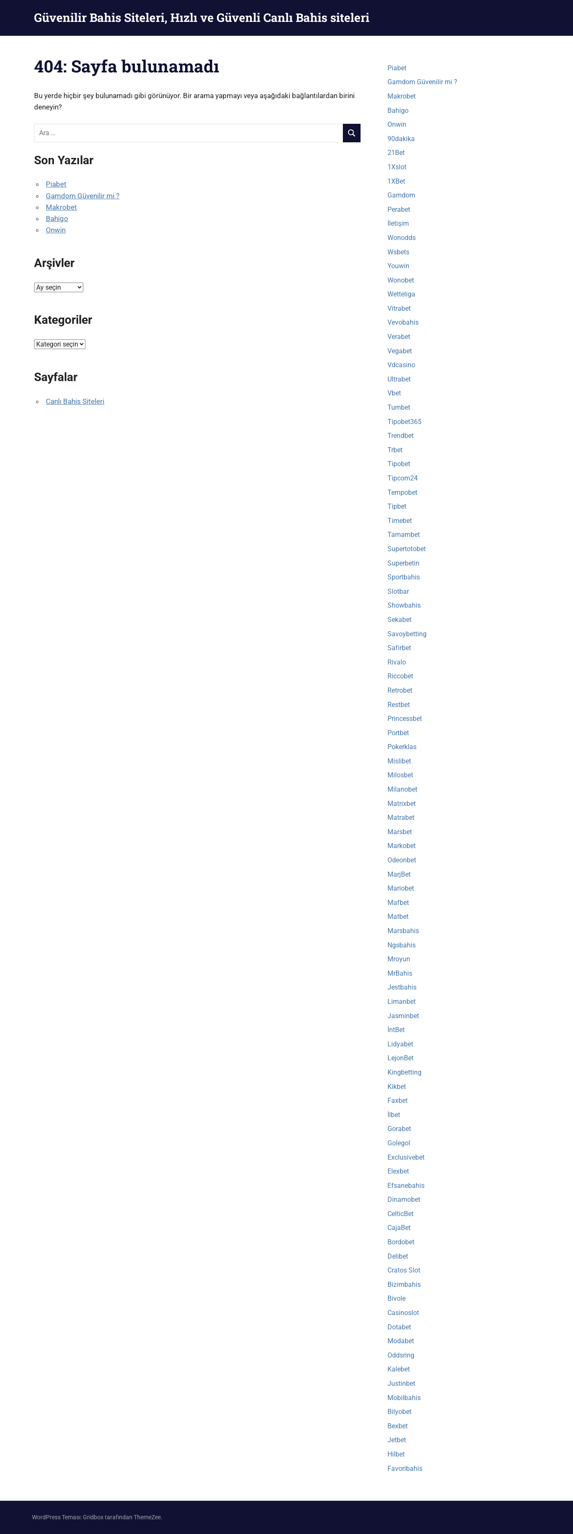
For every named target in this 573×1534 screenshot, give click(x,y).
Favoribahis (404, 1469)
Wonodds (401, 238)
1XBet (396, 181)
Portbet (398, 733)
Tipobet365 (404, 422)
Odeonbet (401, 860)
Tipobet (398, 464)
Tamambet (403, 535)
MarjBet (399, 874)
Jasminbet (403, 1016)
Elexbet (398, 1171)
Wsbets (398, 252)
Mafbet (398, 903)
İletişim (398, 223)
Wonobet (400, 280)
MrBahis (399, 973)
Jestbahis (401, 987)
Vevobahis (403, 322)
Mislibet (399, 761)
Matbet (398, 916)
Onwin (56, 230)
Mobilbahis (404, 1398)
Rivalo (396, 662)
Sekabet (399, 620)
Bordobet (400, 1242)
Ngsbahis (401, 945)
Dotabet (399, 1327)
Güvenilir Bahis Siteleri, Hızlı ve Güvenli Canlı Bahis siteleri (201, 17)
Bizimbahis (404, 1285)
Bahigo (57, 218)
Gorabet (399, 1129)
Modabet (400, 1341)
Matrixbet (401, 804)
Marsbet (399, 832)
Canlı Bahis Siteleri (75, 401)
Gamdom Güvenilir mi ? (82, 196)
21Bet (396, 153)
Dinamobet (403, 1199)
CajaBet (399, 1228)
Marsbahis (403, 931)
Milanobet (402, 789)
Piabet (56, 184)
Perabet (398, 209)
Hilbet (396, 1454)
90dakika (401, 139)
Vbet (394, 393)
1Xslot (396, 167)
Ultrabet (399, 379)
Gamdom (401, 195)
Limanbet (401, 1002)
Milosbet (400, 775)
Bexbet (397, 1426)
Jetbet (396, 1440)
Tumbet (398, 407)
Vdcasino (401, 365)
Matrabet (400, 818)
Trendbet (400, 436)
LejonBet (400, 1058)
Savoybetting (407, 634)
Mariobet (400, 888)
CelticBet (400, 1214)
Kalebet (398, 1369)
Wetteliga (401, 294)
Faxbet (397, 1100)
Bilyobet (399, 1412)
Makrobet (61, 207)
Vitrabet (399, 308)
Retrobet (399, 690)
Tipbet (396, 506)
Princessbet (404, 719)
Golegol (398, 1143)
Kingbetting (404, 1072)
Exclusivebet (405, 1157)
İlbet (393, 1115)
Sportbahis (403, 577)
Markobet (401, 846)
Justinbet (401, 1383)
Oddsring (400, 1355)
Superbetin (403, 563)
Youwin (398, 266)
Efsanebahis (405, 1186)
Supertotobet (406, 549)
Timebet (399, 521)
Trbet (395, 450)
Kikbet (396, 1087)
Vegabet (399, 351)
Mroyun (398, 959)
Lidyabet (400, 1044)
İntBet (396, 1030)
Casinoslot (403, 1313)
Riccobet (400, 676)
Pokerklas (401, 747)
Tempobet (402, 492)
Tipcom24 (402, 478)
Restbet (398, 705)
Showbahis (404, 605)
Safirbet (399, 648)
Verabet (398, 337)
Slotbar (398, 591)
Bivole (396, 1298)
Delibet (397, 1256)
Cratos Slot (403, 1270)
